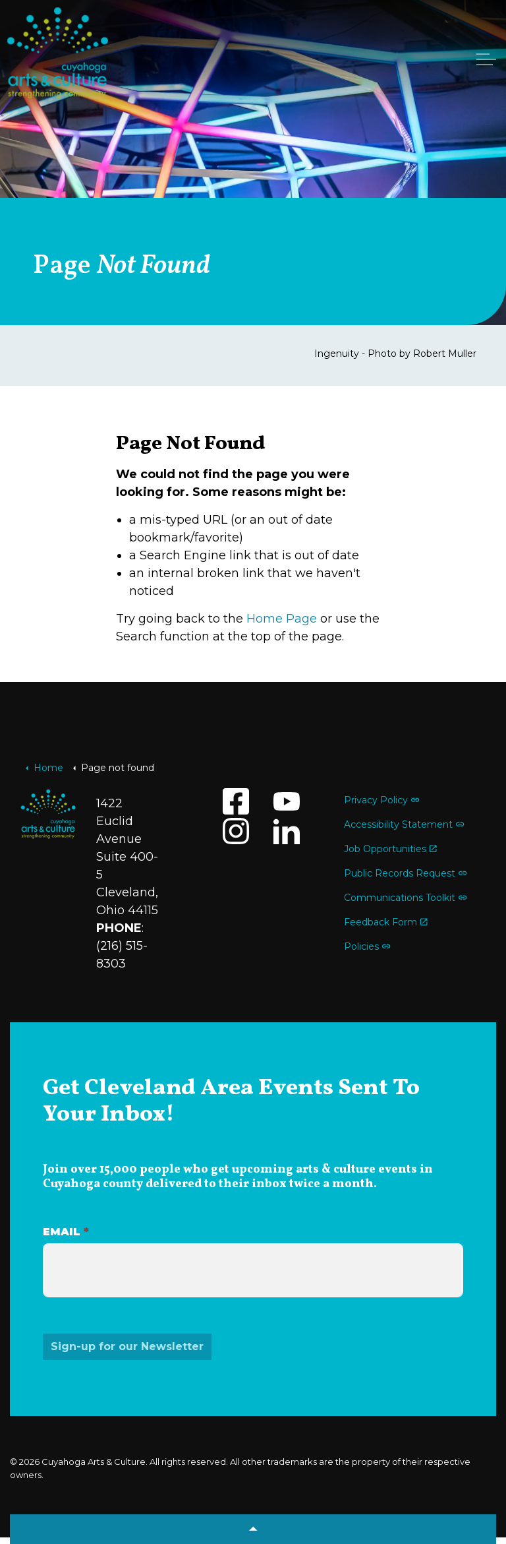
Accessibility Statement (404, 824)
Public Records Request (405, 873)
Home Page (281, 618)
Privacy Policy (381, 800)
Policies (367, 946)
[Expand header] (486, 59)
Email (66, 1231)
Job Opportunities (390, 849)
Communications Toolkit (405, 898)
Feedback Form (386, 922)
